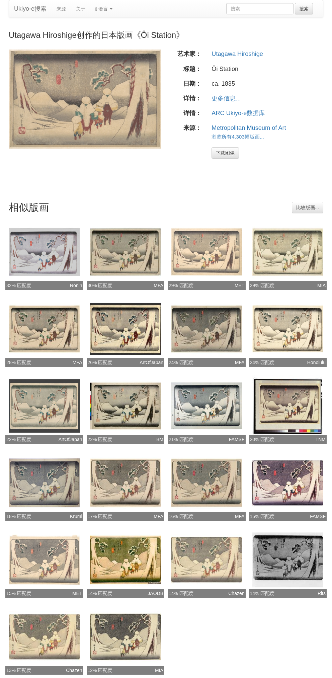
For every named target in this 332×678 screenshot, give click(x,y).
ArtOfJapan (151, 362)
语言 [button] (103, 9)
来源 (61, 8)
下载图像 (225, 153)
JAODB (155, 593)
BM (159, 439)
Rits (322, 593)
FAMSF (237, 439)
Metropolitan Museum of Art (249, 127)
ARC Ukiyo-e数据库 (238, 113)
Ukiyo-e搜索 (30, 8)
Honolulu (316, 362)
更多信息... (226, 98)
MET (240, 285)
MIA (321, 285)
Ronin (76, 285)
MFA (158, 285)
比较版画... (307, 207)
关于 (80, 8)
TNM (321, 439)
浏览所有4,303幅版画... (238, 137)
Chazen (236, 593)
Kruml (76, 516)
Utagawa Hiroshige (237, 54)
